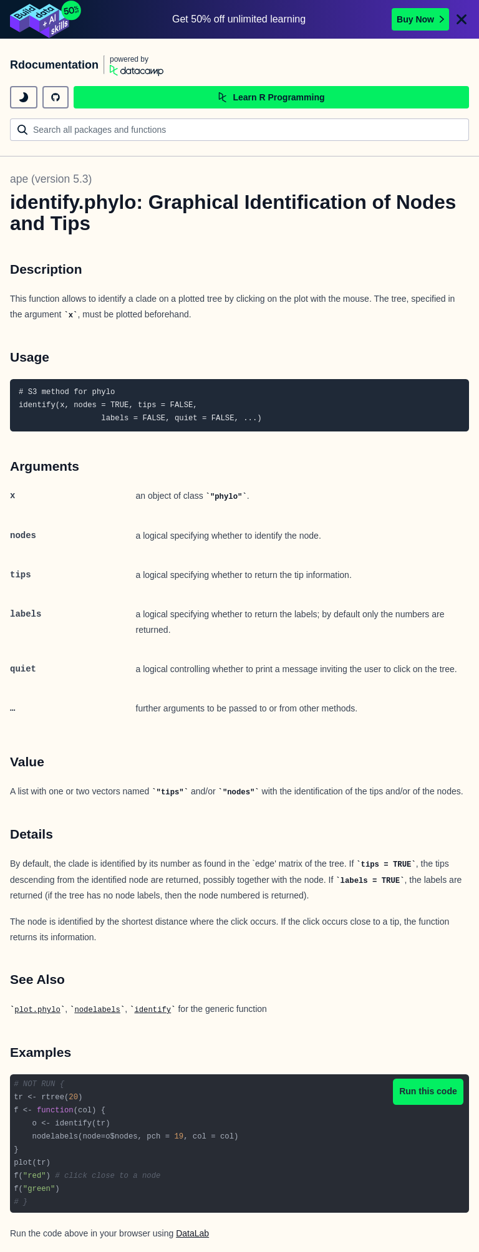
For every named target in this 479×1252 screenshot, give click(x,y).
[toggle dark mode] (23, 97)
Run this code (428, 1091)
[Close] (461, 19)
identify (152, 1010)
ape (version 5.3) (51, 179)
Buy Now (420, 19)
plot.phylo (37, 1010)
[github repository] (55, 97)
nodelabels (97, 1010)
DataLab (192, 1233)
